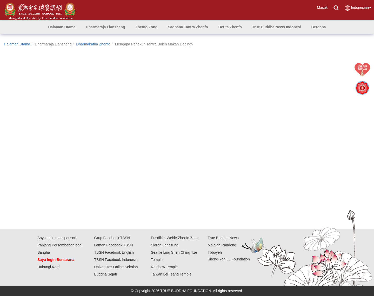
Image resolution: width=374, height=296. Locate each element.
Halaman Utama (17, 44)
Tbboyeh (215, 252)
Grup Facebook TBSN (112, 238)
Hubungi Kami (48, 267)
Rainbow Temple (164, 267)
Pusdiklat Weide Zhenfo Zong (174, 238)
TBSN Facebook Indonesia (116, 260)
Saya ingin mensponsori (56, 238)
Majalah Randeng (222, 245)
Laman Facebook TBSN (113, 245)
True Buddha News (223, 238)
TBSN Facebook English (114, 252)
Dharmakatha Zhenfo (93, 44)
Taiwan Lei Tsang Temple (171, 274)
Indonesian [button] (357, 8)
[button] (105, 27)
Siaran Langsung (164, 245)
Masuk (322, 7)
